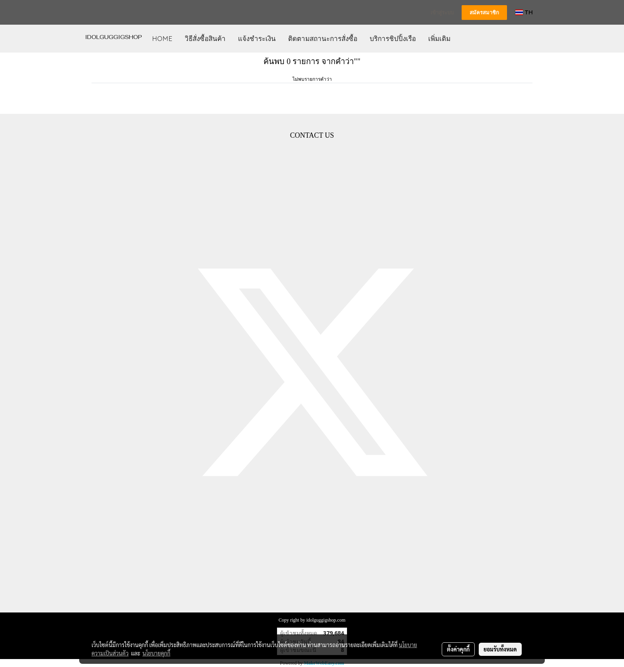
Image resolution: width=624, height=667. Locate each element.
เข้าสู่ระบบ (442, 13)
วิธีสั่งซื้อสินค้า (205, 38)
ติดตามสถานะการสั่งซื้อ (322, 38)
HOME (162, 38)
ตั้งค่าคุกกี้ (458, 649)
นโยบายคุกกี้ (156, 653)
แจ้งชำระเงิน (257, 38)
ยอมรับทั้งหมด (500, 649)
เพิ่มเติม (439, 38)
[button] (463, 38)
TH (524, 12)
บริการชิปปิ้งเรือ (393, 38)
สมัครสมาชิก (484, 13)
